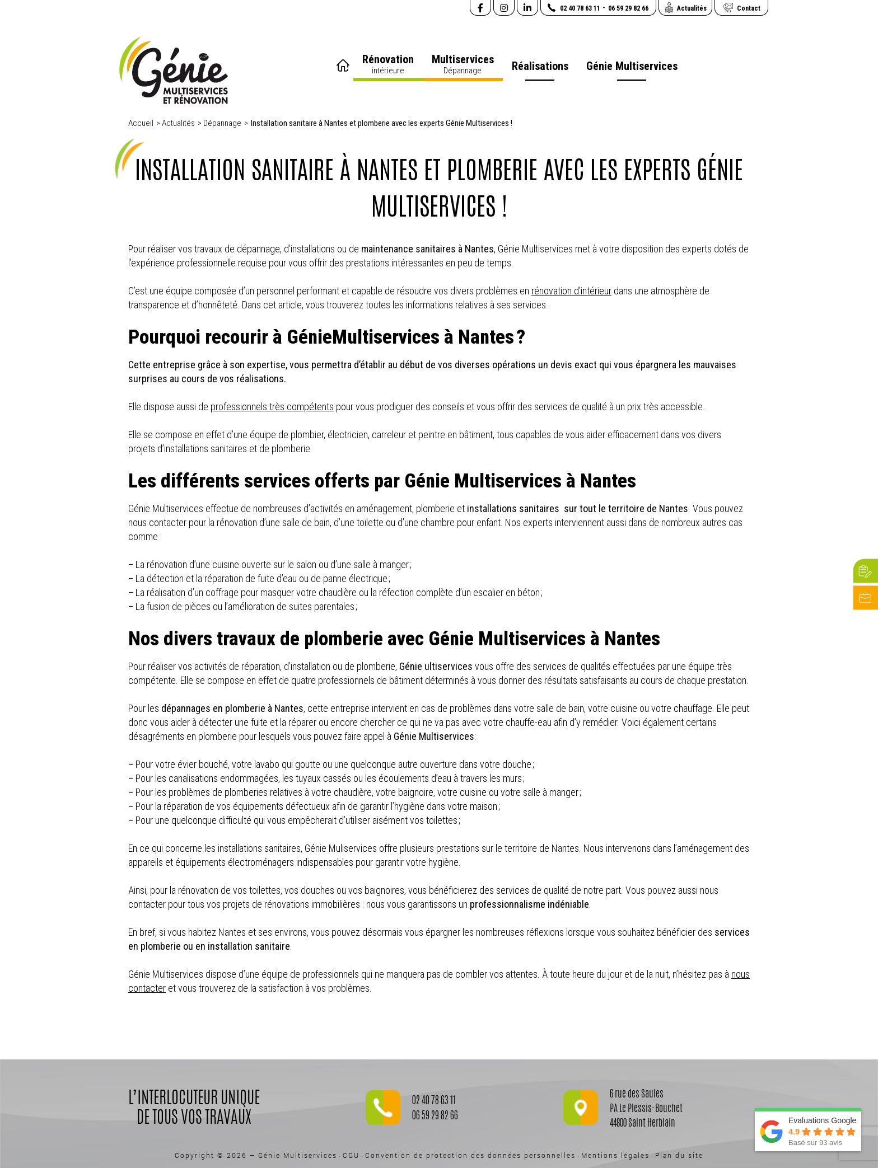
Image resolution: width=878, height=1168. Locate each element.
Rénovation (388, 64)
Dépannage (222, 123)
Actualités (178, 123)
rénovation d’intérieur (571, 291)
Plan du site (679, 1155)
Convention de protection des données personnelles (470, 1155)
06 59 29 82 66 (435, 1116)
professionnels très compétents (272, 406)
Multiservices (463, 64)
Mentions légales (615, 1155)
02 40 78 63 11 (434, 1101)
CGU (351, 1155)
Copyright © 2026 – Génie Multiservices (256, 1155)
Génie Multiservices (632, 66)
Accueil (344, 61)
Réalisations (540, 66)
